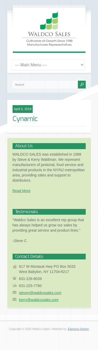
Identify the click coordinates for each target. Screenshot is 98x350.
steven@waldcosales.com (40, 293)
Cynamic (25, 119)
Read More (22, 191)
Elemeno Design (78, 328)
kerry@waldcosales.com (39, 300)
